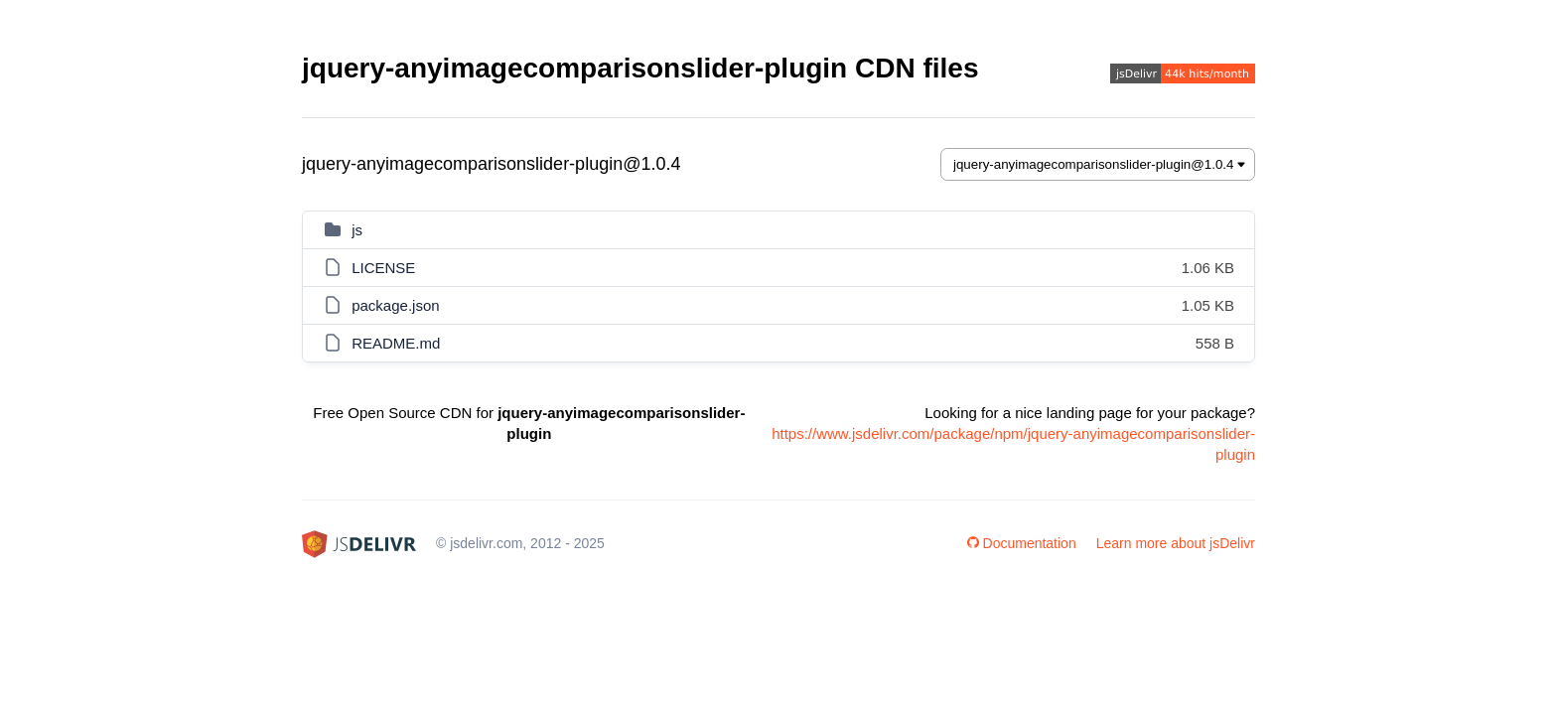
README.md (396, 343)
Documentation (1021, 543)
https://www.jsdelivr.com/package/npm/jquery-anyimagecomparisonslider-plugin (1013, 444)
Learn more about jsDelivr (1175, 543)
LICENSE (383, 267)
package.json (395, 305)
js (357, 229)
